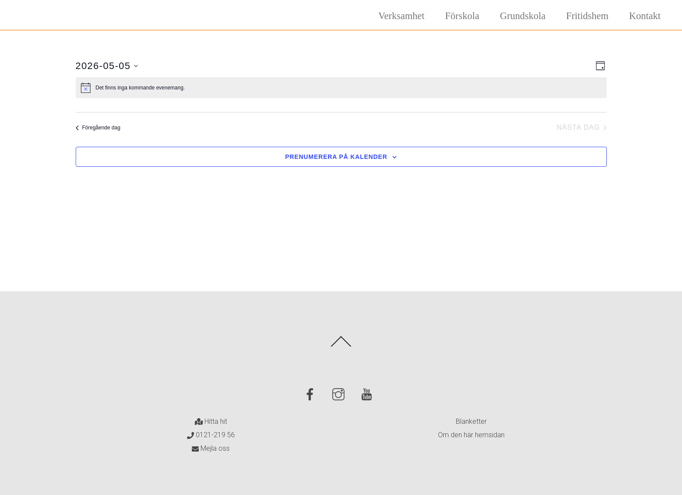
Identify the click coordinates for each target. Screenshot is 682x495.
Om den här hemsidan (471, 435)
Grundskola (522, 15)
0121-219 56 (211, 435)
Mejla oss (211, 448)
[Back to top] (341, 346)
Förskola (462, 15)
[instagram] (340, 394)
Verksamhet (401, 15)
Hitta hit (211, 421)
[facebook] (312, 394)
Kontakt (645, 15)
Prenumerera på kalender (336, 156)
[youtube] (368, 394)
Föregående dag (98, 128)
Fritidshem (587, 15)
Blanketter (471, 421)
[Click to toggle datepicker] (107, 66)
